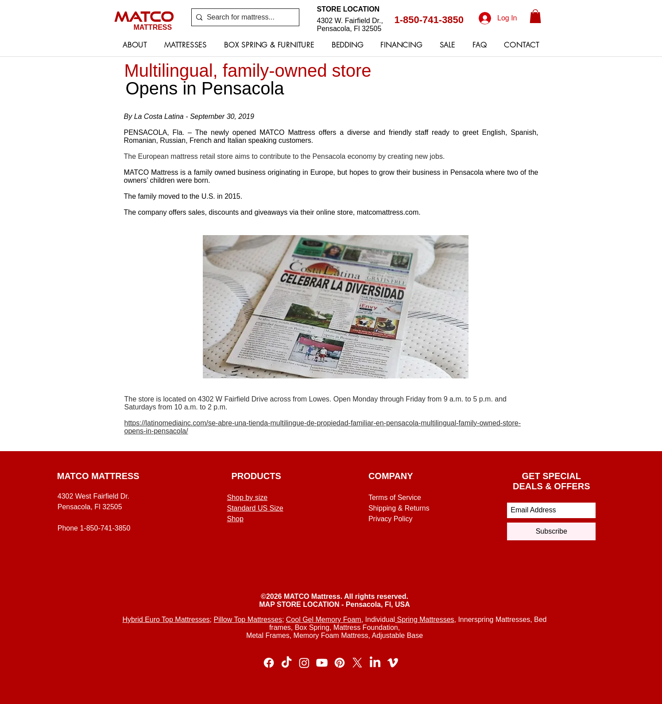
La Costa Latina (159, 116)
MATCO (144, 16)
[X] (357, 662)
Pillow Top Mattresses (247, 619)
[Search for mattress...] (243, 17)
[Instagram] (304, 662)
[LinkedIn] (375, 662)
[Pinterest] (339, 662)
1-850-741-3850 (429, 19)
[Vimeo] (392, 662)
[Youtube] (322, 662)
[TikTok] (286, 662)
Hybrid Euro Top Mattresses (165, 619)
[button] (535, 16)
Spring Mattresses (424, 619)
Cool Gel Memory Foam (323, 619)
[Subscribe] (551, 531)
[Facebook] (268, 662)
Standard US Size (255, 508)
